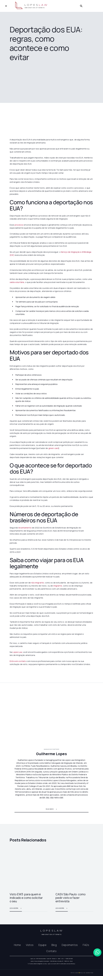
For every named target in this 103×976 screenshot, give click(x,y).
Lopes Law (17, 652)
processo (19, 225)
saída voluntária (17, 282)
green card (53, 448)
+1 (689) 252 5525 (69, 958)
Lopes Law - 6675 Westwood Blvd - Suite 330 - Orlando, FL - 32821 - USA (46, 958)
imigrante (57, 585)
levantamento (25, 527)
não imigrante (37, 582)
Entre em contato (18, 661)
